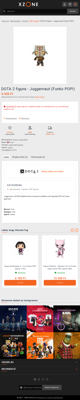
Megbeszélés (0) (20, 157)
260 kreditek (39, 97)
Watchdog (24, 118)
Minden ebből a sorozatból (52, 171)
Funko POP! (23, 140)
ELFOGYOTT (11, 107)
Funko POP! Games (16, 145)
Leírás (6, 157)
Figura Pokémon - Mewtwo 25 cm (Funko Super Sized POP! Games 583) (59, 267)
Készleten (22, 273)
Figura (15, 140)
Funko (10, 147)
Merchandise (15, 189)
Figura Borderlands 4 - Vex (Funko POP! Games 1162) (20, 267)
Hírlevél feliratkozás (52, 387)
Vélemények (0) (38, 157)
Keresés (73, 11)
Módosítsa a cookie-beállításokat (50, 397)
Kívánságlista (10, 118)
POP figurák (33, 189)
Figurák (24, 189)
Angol (10, 142)
